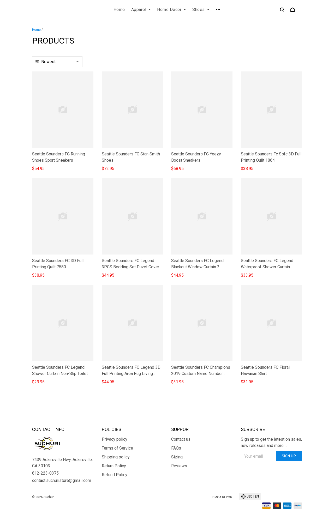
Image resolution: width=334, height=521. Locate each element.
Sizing (177, 457)
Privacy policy (114, 439)
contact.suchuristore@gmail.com (61, 480)
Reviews (179, 465)
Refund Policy (114, 474)
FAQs (176, 448)
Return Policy (114, 465)
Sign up (289, 456)
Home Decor (171, 9)
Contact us (180, 439)
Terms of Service (117, 448)
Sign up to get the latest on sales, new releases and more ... (271, 442)
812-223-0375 (45, 473)
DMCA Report (223, 497)
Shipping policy (116, 457)
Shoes (201, 9)
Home (119, 9)
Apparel (141, 9)
